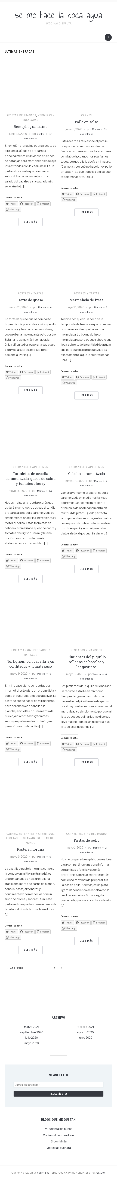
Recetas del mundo (92, 833)
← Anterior (17, 968)
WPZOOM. (102, 1172)
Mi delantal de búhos (58, 1129)
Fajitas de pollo (86, 840)
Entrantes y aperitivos (30, 467)
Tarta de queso (30, 300)
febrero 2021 (85, 1027)
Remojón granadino (30, 126)
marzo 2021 (31, 1027)
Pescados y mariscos (86, 650)
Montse (40, 134)
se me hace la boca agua (58, 14)
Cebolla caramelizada (86, 473)
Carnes (86, 115)
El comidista (59, 1141)
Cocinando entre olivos (58, 1135)
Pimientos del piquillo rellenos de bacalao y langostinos (86, 662)
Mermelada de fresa (86, 300)
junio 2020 (85, 1037)
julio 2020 (31, 1037)
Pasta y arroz (21, 650)
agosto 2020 (85, 1032)
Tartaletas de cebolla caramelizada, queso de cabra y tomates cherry (30, 478)
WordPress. (42, 1172)
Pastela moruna (30, 849)
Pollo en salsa (86, 122)
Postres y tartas (31, 293)
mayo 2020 (31, 1043)
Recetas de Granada (21, 115)
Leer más (30, 222)
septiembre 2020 (31, 1032)
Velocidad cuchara (58, 1148)
